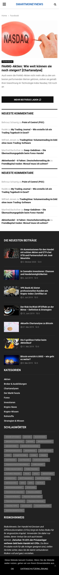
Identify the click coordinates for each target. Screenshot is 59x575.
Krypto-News (10, 407)
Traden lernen (34, 492)
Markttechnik (43, 478)
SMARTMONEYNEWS (29, 4)
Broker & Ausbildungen (15, 384)
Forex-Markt (38, 464)
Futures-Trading (13, 474)
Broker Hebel (11, 446)
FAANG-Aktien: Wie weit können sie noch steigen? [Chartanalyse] (27, 68)
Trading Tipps (11, 506)
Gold (36, 474)
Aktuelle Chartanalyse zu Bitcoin (36, 323)
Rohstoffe (9, 416)
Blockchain (40, 437)
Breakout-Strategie (14, 441)
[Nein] (55, 565)
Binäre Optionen (13, 437)
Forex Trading (32, 469)
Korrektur (10, 478)
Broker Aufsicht (45, 441)
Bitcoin (27, 437)
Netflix (40, 483)
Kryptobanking (26, 478)
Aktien (7, 379)
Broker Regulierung (30, 446)
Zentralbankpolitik (14, 510)
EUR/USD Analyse (41, 460)
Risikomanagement (14, 487)
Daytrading (24, 460)
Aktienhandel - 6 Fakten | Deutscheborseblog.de (26, 160)
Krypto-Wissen (11, 411)
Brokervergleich (13, 451)
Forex (7, 397)
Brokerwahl (30, 451)
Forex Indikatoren (13, 469)
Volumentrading (42, 506)
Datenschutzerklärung (34, 569)
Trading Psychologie (15, 501)
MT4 (22, 483)
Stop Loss (31, 487)
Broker (30, 441)
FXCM (27, 474)
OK (12, 569)
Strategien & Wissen (14, 421)
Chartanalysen (7, 61)
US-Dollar (26, 506)
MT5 (30, 483)
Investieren (9, 402)
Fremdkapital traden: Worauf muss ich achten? (25, 163)
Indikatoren (48, 474)
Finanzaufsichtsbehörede (17, 464)
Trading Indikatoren (32, 496)
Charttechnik (20, 455)
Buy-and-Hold (45, 451)
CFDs (8, 455)
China (33, 455)
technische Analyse (14, 492)
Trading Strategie (36, 501)
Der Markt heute (12, 393)
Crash (43, 455)
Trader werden (12, 496)
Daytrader (10, 460)
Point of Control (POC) (33, 122)
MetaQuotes (11, 483)
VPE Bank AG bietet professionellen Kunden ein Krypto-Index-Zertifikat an (34, 291)
